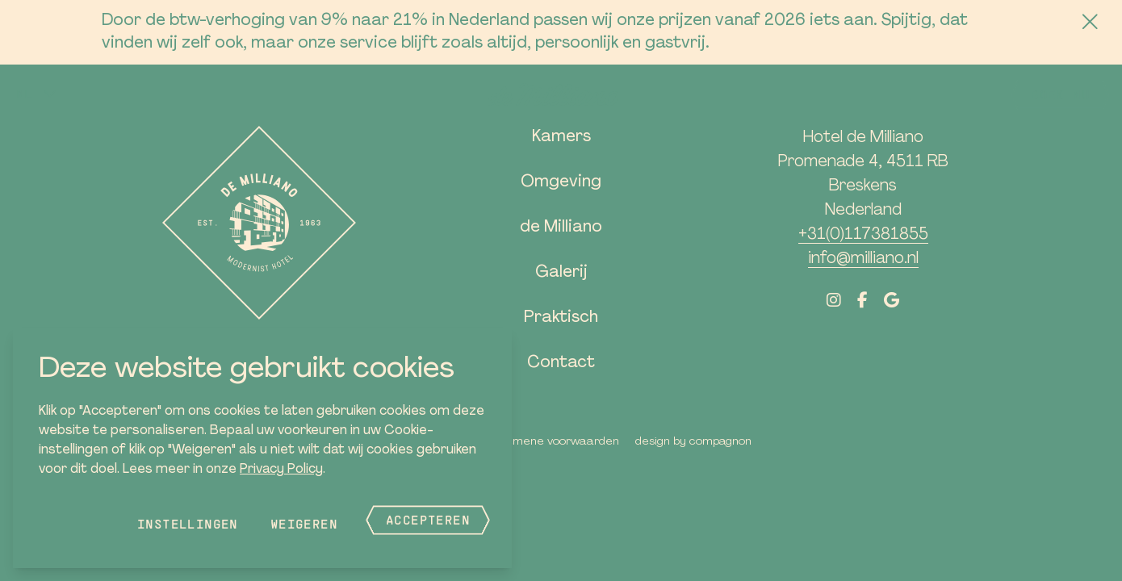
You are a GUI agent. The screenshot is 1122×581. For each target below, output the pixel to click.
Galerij (561, 273)
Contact (561, 363)
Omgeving (561, 182)
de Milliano (561, 227)
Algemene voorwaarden (554, 442)
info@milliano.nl (863, 259)
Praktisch (561, 318)
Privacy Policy (281, 469)
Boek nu (1060, 94)
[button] (36, 93)
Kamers (561, 137)
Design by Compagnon (693, 442)
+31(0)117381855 (863, 235)
